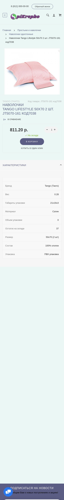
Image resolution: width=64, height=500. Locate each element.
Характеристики (32, 165)
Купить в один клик (32, 148)
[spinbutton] (51, 130)
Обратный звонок (42, 6)
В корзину (32, 142)
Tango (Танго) (11, 101)
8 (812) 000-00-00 (20, 6)
